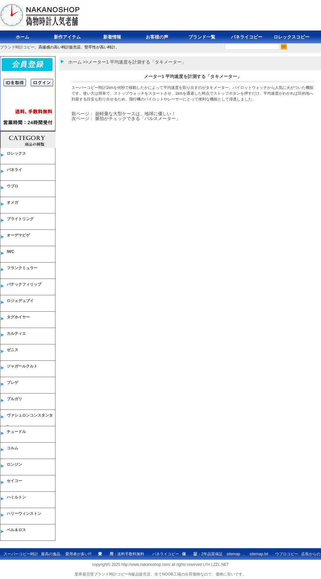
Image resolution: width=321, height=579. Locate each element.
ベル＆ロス (16, 530)
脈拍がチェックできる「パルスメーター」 (137, 118)
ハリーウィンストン (24, 513)
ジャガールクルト (22, 366)
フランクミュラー (22, 268)
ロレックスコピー (291, 36)
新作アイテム (67, 36)
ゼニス (12, 350)
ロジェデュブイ (20, 300)
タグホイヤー (18, 317)
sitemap (233, 554)
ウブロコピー (286, 554)
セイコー (14, 481)
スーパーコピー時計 (88, 87)
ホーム (22, 36)
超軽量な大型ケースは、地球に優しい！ (135, 113)
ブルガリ (14, 399)
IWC (10, 251)
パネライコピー (246, 36)
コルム (12, 448)
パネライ (14, 170)
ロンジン (14, 464)
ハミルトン (16, 497)
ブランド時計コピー (17, 47)
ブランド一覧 (201, 36)
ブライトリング (20, 219)
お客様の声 (157, 36)
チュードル (16, 431)
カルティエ (16, 333)
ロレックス (16, 153)
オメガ (12, 202)
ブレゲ (12, 382)
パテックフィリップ (24, 284)
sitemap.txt (259, 554)
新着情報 (112, 36)
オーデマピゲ (18, 235)
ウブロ (12, 186)
